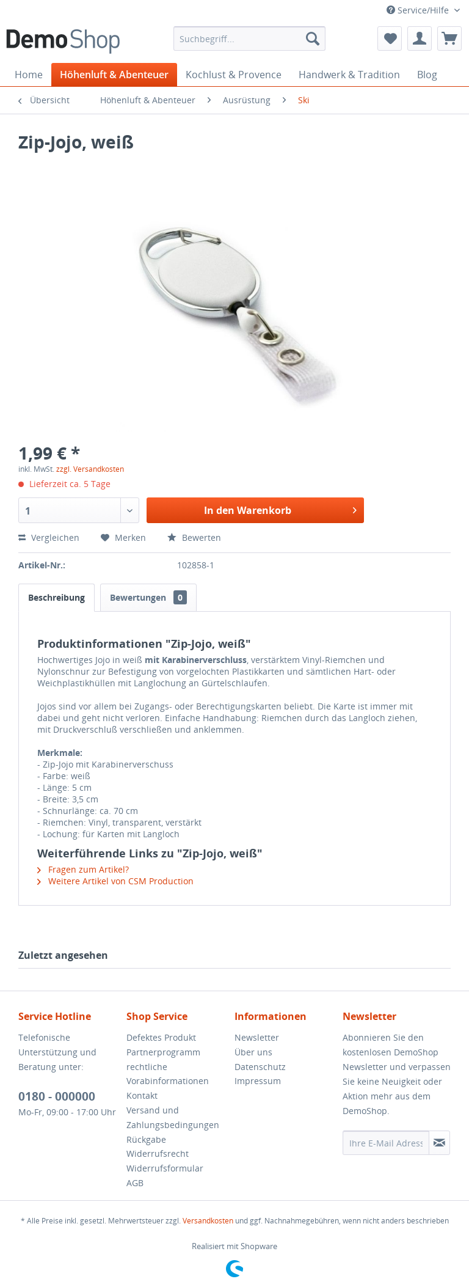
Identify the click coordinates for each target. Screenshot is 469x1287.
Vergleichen (48, 537)
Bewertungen (148, 597)
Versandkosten (208, 1221)
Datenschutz (260, 1066)
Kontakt (142, 1095)
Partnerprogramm (163, 1052)
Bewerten (194, 537)
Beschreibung (56, 597)
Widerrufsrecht (157, 1153)
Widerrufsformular (164, 1168)
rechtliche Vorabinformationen (167, 1074)
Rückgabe (146, 1139)
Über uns (253, 1052)
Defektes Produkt (161, 1037)
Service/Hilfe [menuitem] (419, 10)
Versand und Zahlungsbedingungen (172, 1117)
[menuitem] (249, 38)
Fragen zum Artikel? (83, 869)
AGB (135, 1183)
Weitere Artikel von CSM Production (115, 881)
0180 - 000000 (56, 1096)
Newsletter (256, 1037)
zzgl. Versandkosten (90, 469)
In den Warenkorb (280, 509)
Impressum (257, 1081)
